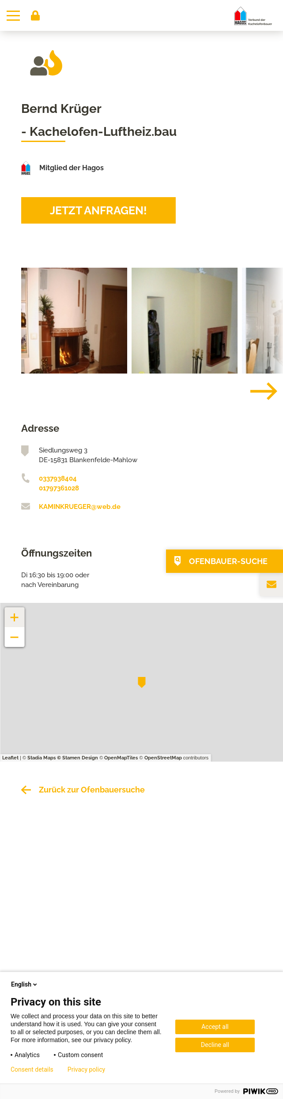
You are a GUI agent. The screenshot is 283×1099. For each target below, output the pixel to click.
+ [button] (14, 612)
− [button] (15, 632)
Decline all (215, 1044)
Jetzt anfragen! (98, 210)
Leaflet (10, 758)
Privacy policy (86, 1069)
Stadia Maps (41, 758)
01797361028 (59, 488)
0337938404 (58, 478)
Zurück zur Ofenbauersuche (92, 789)
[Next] (257, 391)
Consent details (32, 1069)
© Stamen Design (77, 758)
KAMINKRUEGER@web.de (80, 507)
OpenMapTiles (121, 758)
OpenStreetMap (163, 758)
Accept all (215, 1026)
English (24, 984)
